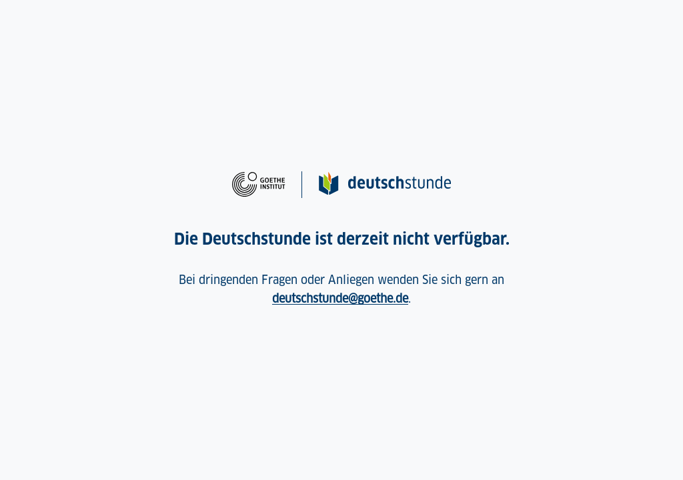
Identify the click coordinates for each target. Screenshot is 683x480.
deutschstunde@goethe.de (340, 298)
